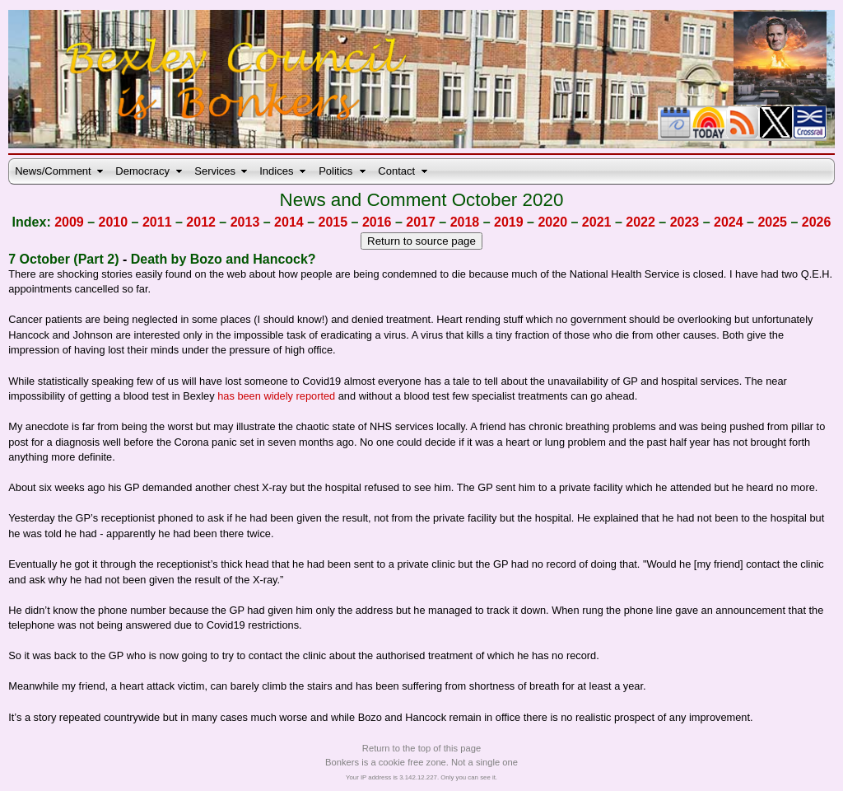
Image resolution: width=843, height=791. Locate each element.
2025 (772, 222)
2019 (509, 222)
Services (214, 171)
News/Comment (53, 171)
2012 (201, 222)
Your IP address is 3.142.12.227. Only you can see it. (421, 777)
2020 (552, 222)
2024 (728, 222)
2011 (157, 222)
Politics (335, 171)
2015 (333, 222)
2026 (816, 222)
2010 (113, 222)
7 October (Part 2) (63, 259)
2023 (685, 222)
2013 (245, 222)
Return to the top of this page (421, 748)
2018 (465, 222)
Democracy (142, 171)
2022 (640, 222)
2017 (420, 222)
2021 (597, 222)
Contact (396, 171)
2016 (377, 222)
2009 (69, 222)
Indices (276, 171)
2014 (289, 222)
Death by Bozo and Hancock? (223, 259)
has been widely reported (276, 396)
